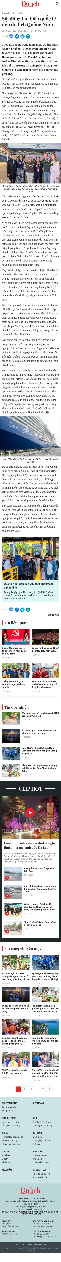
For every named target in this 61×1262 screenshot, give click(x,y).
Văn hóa (6, 1164)
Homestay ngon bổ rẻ (13, 1145)
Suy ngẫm (38, 1110)
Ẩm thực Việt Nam (42, 1129)
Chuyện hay (40, 1178)
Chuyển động (10, 1110)
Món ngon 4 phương (43, 1133)
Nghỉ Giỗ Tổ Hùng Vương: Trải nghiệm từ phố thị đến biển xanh (45, 1047)
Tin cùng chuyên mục (23, 954)
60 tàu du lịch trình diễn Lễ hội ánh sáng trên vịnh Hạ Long (39, 733)
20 (43, 1096)
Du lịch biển (18, 13)
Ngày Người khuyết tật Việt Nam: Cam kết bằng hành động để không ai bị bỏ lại (40, 752)
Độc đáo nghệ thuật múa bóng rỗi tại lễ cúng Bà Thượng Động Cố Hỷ (14, 1047)
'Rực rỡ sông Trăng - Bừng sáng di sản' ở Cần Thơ (40, 929)
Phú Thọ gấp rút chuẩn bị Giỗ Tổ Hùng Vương (15, 1078)
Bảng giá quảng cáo (37, 1254)
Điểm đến (38, 1145)
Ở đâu (5, 1141)
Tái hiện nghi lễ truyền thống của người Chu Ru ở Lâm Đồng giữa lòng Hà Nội (15, 982)
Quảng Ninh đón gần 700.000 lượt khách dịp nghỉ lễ (14, 685)
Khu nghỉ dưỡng (10, 1148)
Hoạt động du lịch (42, 1183)
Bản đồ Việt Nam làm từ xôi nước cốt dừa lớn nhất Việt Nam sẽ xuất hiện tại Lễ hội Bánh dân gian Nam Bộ (45, 1080)
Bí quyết (37, 1159)
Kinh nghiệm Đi (40, 1164)
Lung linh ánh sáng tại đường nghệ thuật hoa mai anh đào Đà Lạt (28, 848)
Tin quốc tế (7, 1118)
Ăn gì (35, 1125)
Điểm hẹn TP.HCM (11, 1129)
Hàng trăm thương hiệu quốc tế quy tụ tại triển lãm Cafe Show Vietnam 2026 (40, 769)
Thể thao (6, 1171)
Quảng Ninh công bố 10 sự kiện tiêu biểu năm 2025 (45, 650)
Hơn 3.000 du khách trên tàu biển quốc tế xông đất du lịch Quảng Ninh (45, 685)
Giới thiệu (19, 1254)
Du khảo (37, 1141)
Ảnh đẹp (37, 1152)
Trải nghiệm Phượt (42, 1148)
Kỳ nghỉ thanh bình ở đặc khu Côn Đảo (39, 875)
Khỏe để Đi (38, 1167)
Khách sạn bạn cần (11, 1152)
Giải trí (6, 1159)
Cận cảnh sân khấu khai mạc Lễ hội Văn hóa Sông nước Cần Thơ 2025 (40, 895)
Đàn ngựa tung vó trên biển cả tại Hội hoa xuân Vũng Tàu (39, 715)
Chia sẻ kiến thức (41, 1171)
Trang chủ (6, 13)
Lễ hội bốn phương (11, 1133)
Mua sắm (7, 1178)
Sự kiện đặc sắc (41, 1186)
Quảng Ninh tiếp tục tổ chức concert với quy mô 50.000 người (14, 651)
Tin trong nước (9, 1114)
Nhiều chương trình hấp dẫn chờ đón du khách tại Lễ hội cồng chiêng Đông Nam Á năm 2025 (40, 913)
